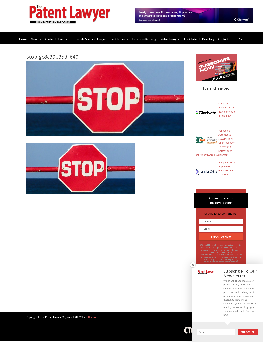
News (34, 39)
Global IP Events (56, 39)
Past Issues (117, 39)
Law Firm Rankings (144, 39)
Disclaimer (94, 317)
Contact (223, 39)
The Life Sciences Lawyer (90, 39)
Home (23, 39)
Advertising (168, 39)
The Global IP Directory (199, 39)
